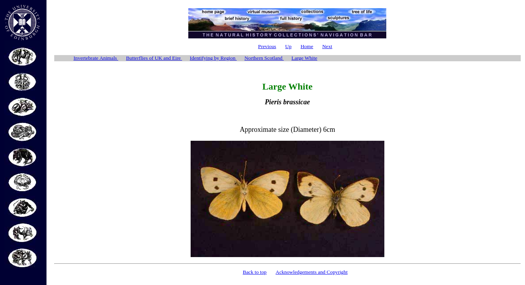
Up (288, 46)
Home (307, 46)
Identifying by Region (213, 58)
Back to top (255, 272)
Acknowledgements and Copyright (311, 272)
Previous (267, 46)
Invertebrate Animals (96, 58)
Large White (304, 58)
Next (327, 46)
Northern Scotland (264, 58)
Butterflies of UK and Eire (154, 58)
